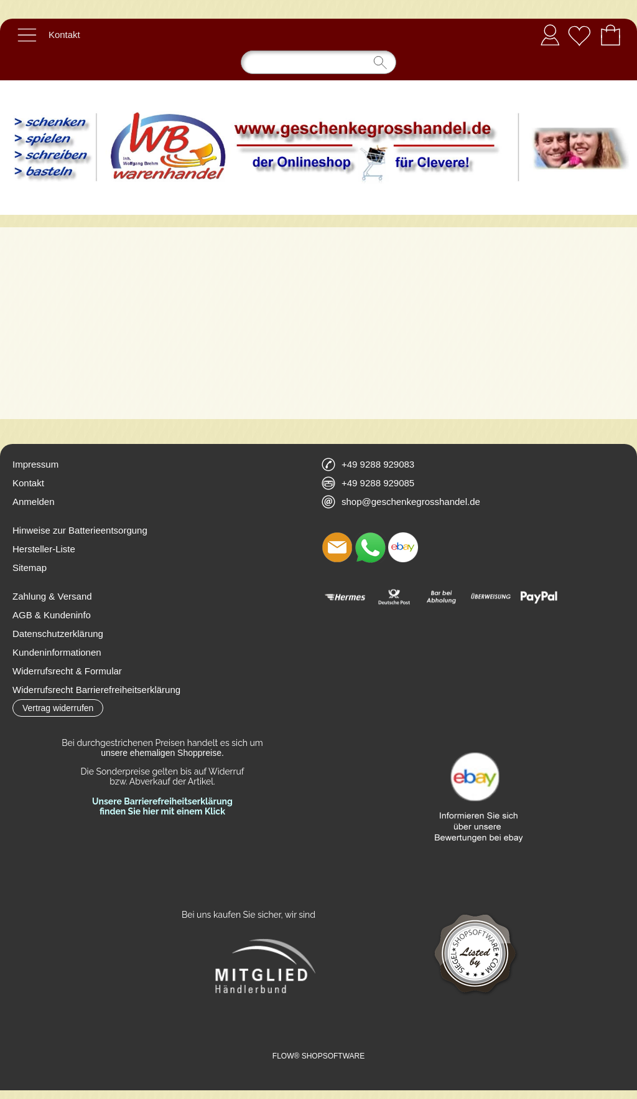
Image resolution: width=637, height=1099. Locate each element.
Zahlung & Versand (52, 596)
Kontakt (64, 34)
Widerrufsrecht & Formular (67, 671)
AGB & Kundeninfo (51, 615)
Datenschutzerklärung (57, 633)
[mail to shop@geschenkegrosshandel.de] (337, 547)
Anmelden (549, 34)
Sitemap (29, 567)
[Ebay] (403, 547)
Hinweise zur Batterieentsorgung (79, 530)
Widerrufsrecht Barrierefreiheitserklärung (96, 689)
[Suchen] (318, 62)
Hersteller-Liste (43, 549)
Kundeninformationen (56, 652)
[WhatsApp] (370, 547)
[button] (26, 34)
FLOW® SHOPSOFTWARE (318, 1056)
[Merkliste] (579, 34)
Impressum (35, 464)
